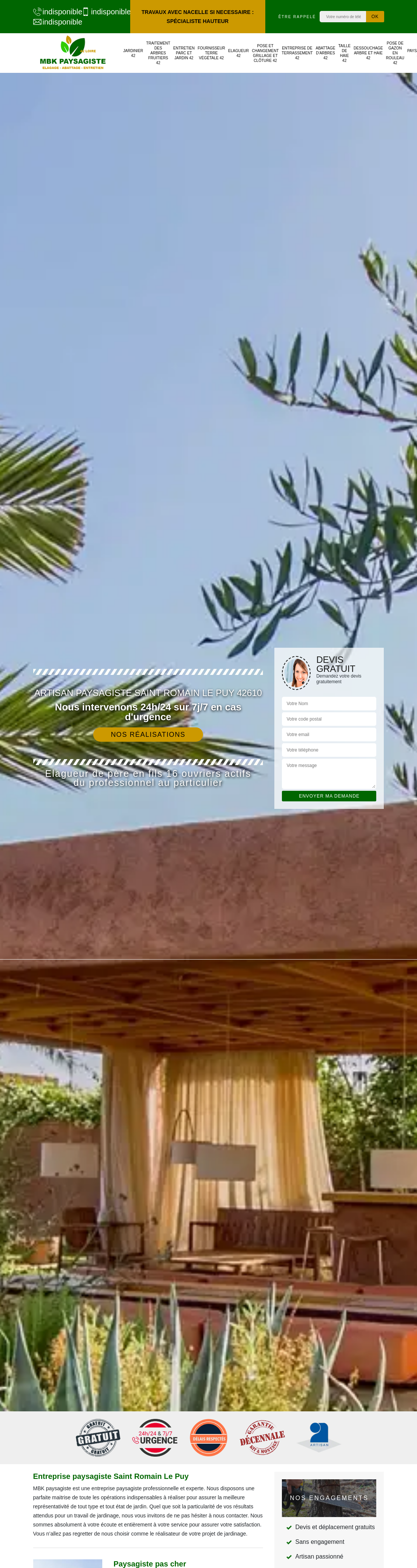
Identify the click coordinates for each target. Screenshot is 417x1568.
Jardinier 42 (133, 53)
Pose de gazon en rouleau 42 (395, 53)
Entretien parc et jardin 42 (184, 53)
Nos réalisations (148, 734)
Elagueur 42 (238, 53)
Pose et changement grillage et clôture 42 (265, 53)
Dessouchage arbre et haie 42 (368, 53)
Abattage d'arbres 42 (325, 53)
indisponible (53, 12)
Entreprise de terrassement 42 (297, 53)
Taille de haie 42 (344, 53)
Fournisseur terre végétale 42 (211, 53)
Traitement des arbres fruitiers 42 (158, 53)
